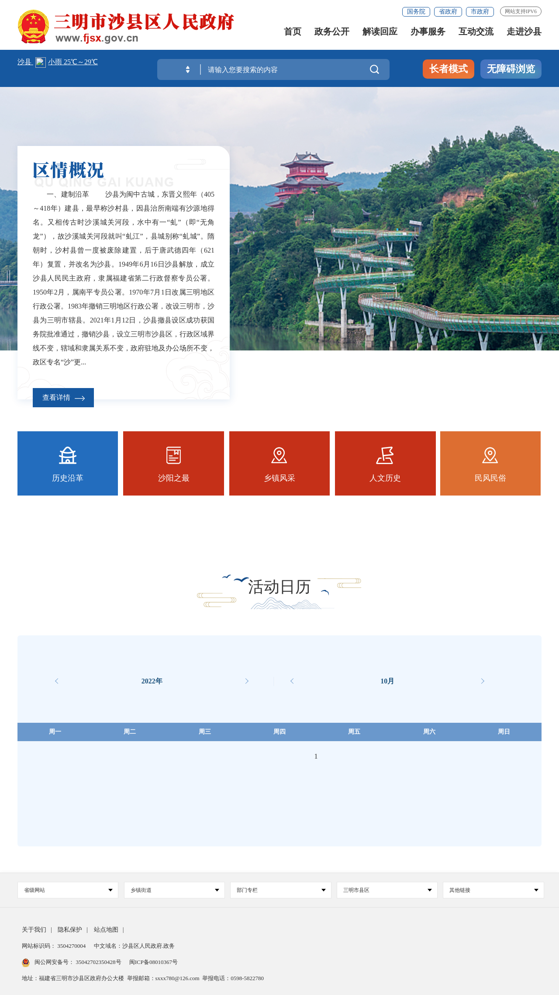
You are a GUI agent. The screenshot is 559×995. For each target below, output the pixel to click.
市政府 (480, 11)
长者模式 (448, 68)
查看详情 (63, 397)
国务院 (416, 11)
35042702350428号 (98, 962)
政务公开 (331, 32)
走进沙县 (524, 32)
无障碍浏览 (511, 68)
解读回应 (379, 32)
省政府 (448, 11)
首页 (292, 32)
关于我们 (34, 929)
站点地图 (106, 929)
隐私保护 (70, 929)
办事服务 (428, 32)
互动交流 (476, 32)
